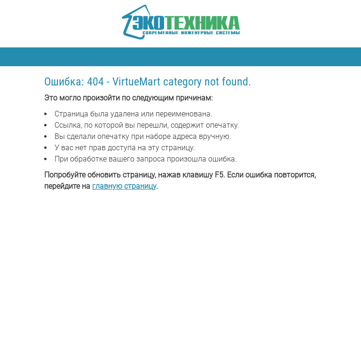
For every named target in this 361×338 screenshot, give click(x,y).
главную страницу (124, 186)
